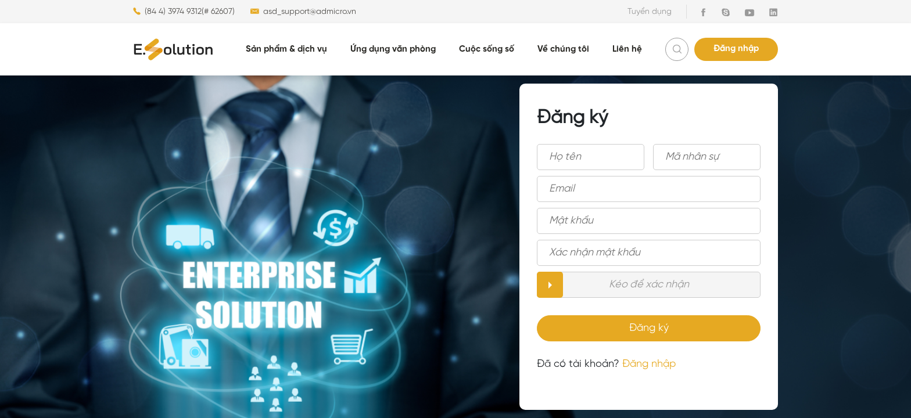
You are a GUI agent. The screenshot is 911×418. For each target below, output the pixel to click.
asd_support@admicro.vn (302, 11)
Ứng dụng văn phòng (393, 49)
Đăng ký (649, 328)
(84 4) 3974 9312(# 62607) (184, 11)
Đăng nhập (736, 48)
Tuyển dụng (649, 12)
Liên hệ (627, 49)
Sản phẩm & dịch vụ (286, 49)
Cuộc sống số (486, 49)
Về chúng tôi (563, 49)
